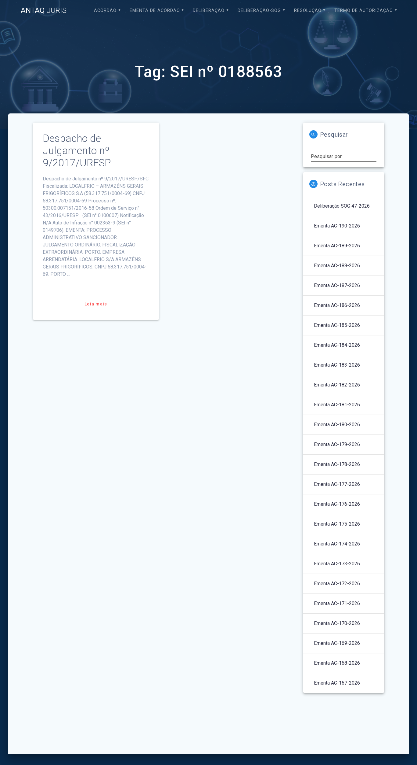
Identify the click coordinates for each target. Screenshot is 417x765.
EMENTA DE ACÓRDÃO (155, 10)
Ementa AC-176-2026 (337, 504)
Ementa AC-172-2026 (337, 583)
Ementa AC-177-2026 (337, 484)
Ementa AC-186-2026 (337, 305)
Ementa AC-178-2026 (337, 464)
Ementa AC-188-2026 (337, 265)
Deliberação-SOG (259, 10)
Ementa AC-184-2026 (337, 345)
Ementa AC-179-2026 (337, 444)
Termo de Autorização (363, 10)
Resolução (308, 10)
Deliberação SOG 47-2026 (342, 206)
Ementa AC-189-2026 (337, 246)
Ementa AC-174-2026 (337, 544)
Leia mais (95, 303)
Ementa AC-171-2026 (337, 603)
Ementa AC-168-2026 (337, 663)
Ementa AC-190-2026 (337, 226)
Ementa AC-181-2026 (337, 405)
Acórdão (105, 10)
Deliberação (209, 10)
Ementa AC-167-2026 (337, 683)
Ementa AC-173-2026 (337, 564)
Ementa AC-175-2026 (337, 524)
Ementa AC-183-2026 (337, 365)
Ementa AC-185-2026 (337, 325)
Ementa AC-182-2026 (337, 385)
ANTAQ (44, 10)
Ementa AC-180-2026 (337, 424)
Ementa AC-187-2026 (337, 285)
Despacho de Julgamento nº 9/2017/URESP (77, 150)
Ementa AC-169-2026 (337, 643)
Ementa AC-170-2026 (337, 623)
